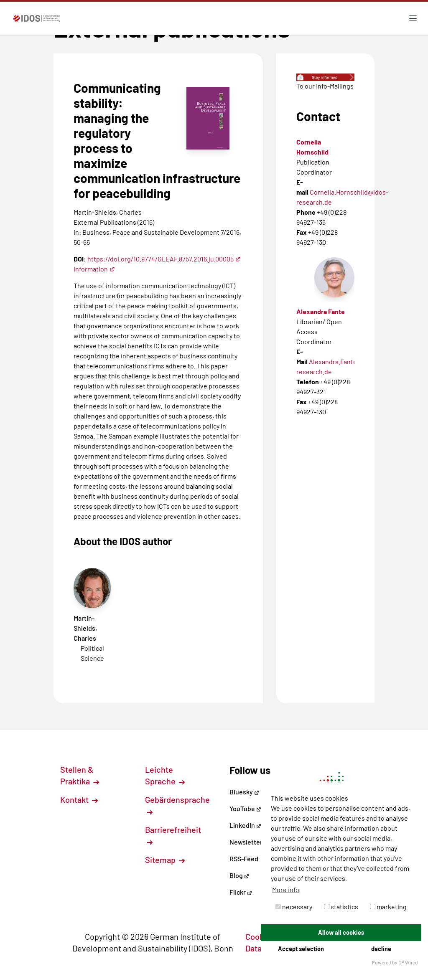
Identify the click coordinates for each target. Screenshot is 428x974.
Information (94, 269)
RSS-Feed (243, 858)
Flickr (240, 892)
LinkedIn (245, 825)
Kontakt (79, 799)
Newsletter (245, 842)
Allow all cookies (341, 932)
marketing (388, 907)
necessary (293, 907)
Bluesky (244, 792)
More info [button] (285, 889)
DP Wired (408, 962)
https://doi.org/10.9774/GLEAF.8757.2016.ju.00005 (164, 259)
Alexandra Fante (320, 311)
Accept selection (301, 948)
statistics (341, 907)
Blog (239, 875)
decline (381, 948)
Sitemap (165, 860)
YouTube (245, 808)
